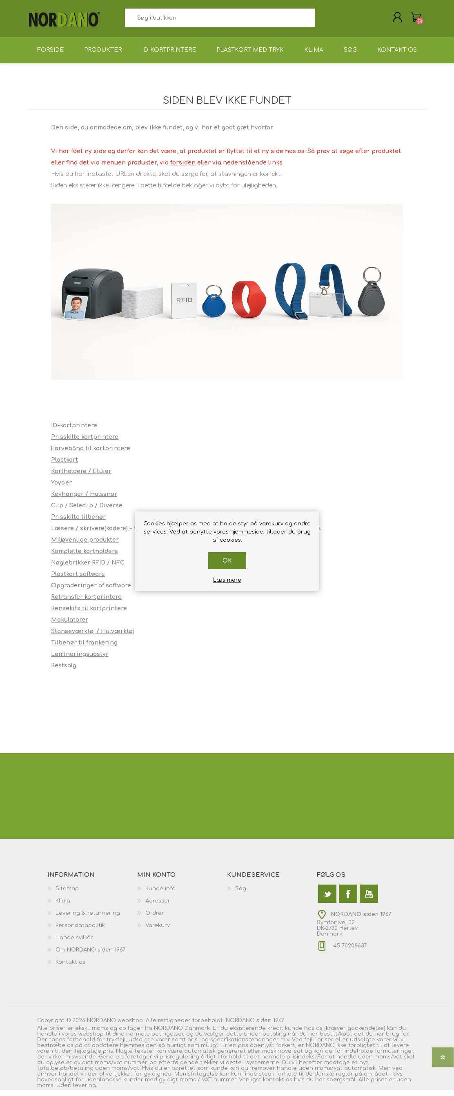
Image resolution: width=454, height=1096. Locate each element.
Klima (63, 906)
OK (227, 561)
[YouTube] (369, 899)
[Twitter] (327, 899)
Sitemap (67, 894)
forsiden (183, 168)
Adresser (157, 906)
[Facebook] (348, 899)
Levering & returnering (88, 919)
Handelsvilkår (74, 943)
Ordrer (154, 919)
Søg (324, 20)
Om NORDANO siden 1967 (90, 955)
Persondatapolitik (80, 931)
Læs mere (227, 580)
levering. (85, 1091)
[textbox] (219, 20)
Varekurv (407, 20)
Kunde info (160, 894)
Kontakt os (70, 968)
